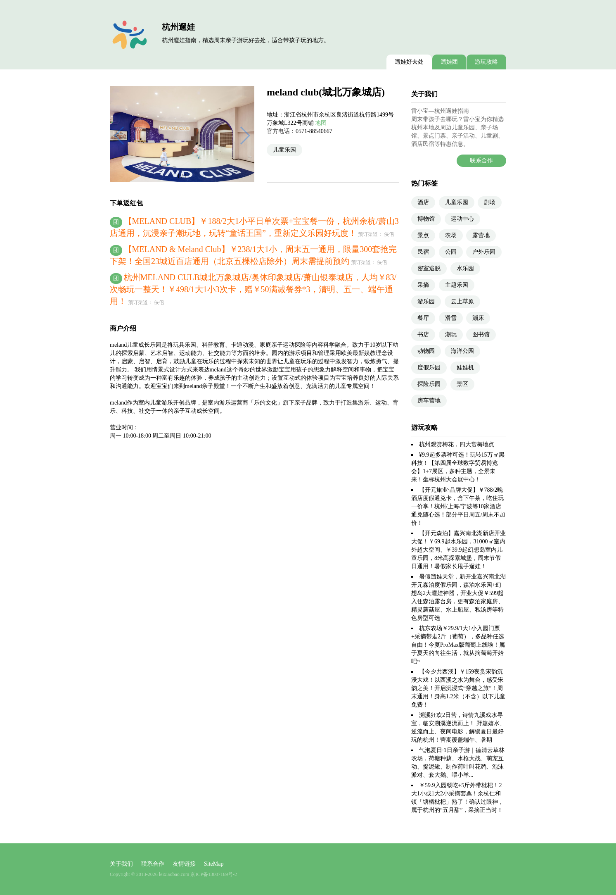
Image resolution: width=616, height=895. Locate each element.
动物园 (426, 351)
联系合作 (481, 160)
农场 (451, 235)
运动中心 (462, 219)
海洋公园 (462, 351)
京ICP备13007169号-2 (213, 874)
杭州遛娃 (178, 26)
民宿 (423, 252)
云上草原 (462, 301)
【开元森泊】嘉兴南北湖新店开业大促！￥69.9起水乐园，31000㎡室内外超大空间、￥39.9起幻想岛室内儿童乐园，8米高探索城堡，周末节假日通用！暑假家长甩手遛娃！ (458, 549)
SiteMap (213, 864)
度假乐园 (429, 367)
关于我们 (121, 864)
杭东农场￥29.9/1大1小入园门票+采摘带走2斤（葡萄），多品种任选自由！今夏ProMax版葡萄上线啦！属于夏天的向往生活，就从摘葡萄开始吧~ (458, 644)
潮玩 (451, 334)
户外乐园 (483, 252)
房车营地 (429, 401)
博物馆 (426, 219)
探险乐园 (429, 384)
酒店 (423, 202)
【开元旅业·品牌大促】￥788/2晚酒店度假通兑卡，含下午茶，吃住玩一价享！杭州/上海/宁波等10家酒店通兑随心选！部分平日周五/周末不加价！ (458, 506)
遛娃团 (449, 62)
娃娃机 (465, 367)
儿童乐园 (284, 150)
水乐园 (465, 268)
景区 (462, 384)
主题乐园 (456, 285)
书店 (423, 334)
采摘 (423, 285)
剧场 (489, 202)
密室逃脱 (429, 268)
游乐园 (426, 301)
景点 (423, 235)
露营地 (481, 235)
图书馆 (481, 334)
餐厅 (423, 318)
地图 (321, 123)
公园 (451, 252)
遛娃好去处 (409, 62)
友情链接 (184, 864)
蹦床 (478, 318)
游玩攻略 (486, 62)
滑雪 (451, 318)
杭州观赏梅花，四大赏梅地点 (456, 444)
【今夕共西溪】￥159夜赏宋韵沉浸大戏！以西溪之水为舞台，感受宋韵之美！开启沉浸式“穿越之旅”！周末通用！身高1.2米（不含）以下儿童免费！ (458, 688)
